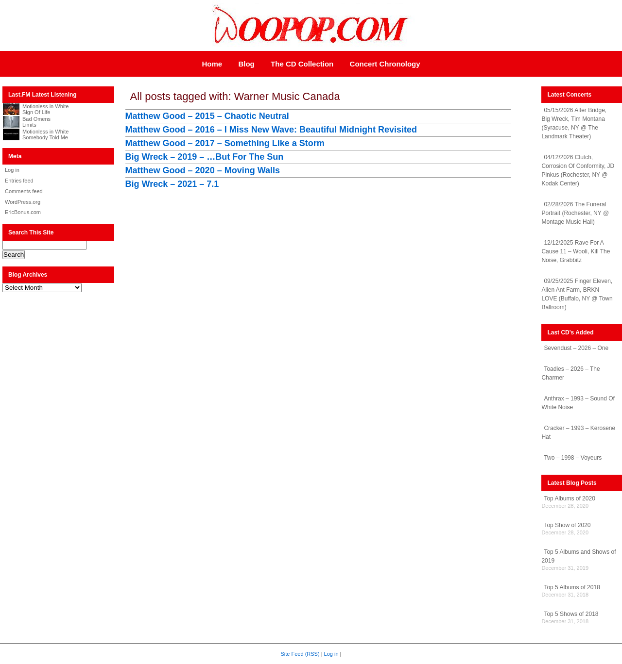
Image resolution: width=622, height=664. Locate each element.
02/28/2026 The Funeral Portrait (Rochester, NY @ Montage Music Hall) (575, 213)
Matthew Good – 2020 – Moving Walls (202, 170)
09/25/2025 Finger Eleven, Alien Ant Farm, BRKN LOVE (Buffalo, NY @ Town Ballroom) (576, 294)
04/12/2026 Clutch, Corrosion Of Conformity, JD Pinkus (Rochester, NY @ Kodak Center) (577, 170)
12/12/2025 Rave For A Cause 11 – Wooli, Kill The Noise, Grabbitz (575, 251)
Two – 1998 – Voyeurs (573, 457)
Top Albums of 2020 (569, 498)
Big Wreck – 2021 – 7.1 (172, 184)
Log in (12, 170)
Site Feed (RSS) (300, 654)
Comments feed (24, 191)
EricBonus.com (23, 212)
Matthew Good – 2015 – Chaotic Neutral (207, 116)
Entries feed (19, 180)
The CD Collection (302, 64)
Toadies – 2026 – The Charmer (570, 373)
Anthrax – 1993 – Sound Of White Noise (577, 403)
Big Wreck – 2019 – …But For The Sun (204, 157)
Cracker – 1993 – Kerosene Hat (578, 432)
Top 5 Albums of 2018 (572, 587)
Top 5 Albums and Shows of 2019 (578, 556)
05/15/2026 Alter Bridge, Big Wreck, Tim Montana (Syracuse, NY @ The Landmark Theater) (573, 123)
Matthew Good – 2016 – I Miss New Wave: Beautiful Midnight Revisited (271, 129)
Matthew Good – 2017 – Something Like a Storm (225, 143)
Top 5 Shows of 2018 (571, 614)
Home (212, 64)
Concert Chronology (385, 64)
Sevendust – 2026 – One (576, 348)
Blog (246, 64)
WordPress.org (22, 202)
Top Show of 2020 (567, 525)
